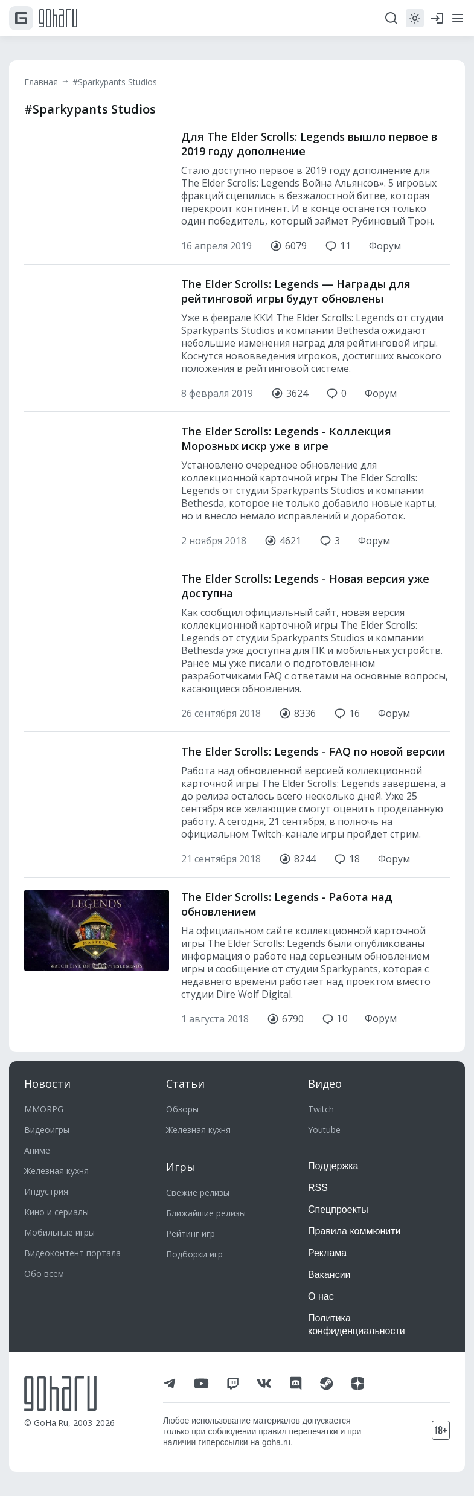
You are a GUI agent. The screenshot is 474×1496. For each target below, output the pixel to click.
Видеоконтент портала (72, 1253)
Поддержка (333, 1166)
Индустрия (46, 1191)
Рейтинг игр (190, 1233)
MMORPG (43, 1109)
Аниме (37, 1150)
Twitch (321, 1109)
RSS (318, 1188)
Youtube (324, 1129)
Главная (41, 82)
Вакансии (329, 1275)
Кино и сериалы (56, 1212)
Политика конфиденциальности (356, 1324)
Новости (47, 1083)
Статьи (185, 1083)
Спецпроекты (338, 1209)
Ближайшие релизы (206, 1213)
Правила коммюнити (354, 1231)
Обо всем (44, 1273)
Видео (325, 1083)
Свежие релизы (197, 1192)
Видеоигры (46, 1129)
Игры (181, 1167)
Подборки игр (194, 1254)
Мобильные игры (59, 1232)
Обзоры (182, 1109)
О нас (321, 1296)
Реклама (327, 1253)
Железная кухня (56, 1171)
